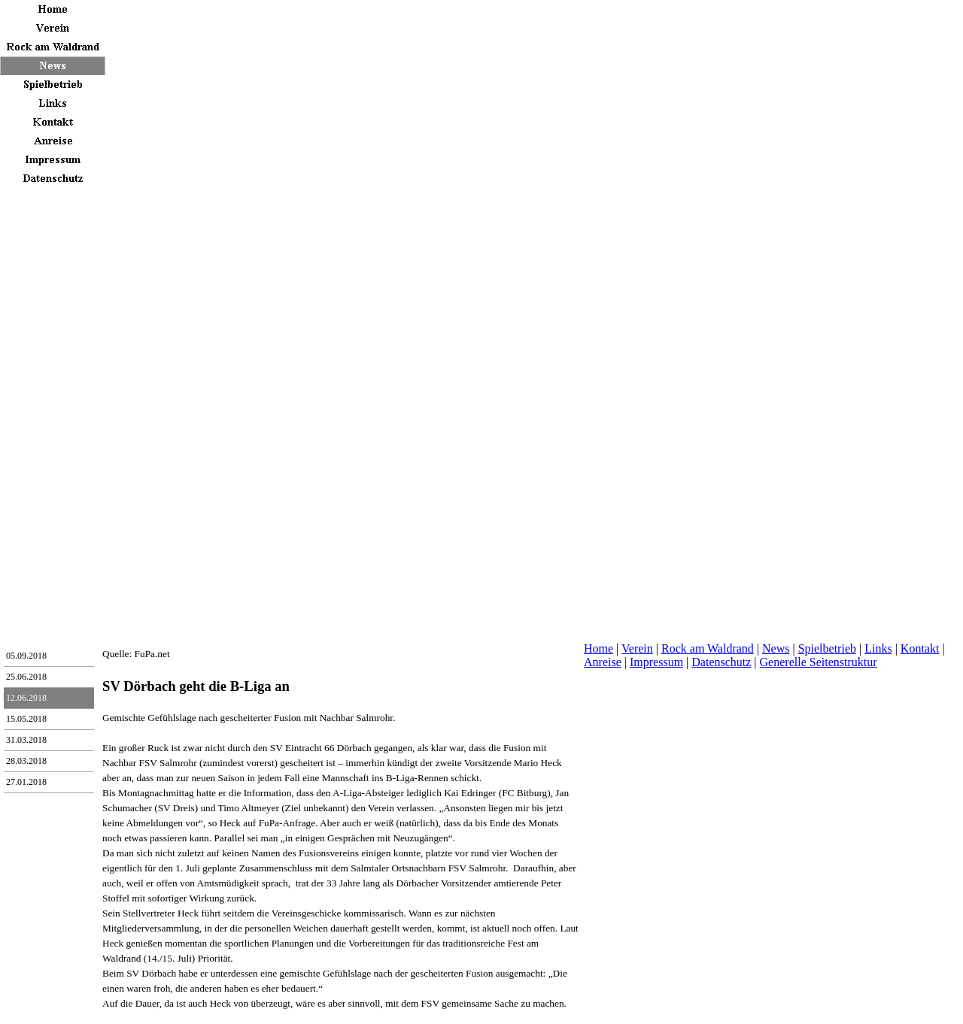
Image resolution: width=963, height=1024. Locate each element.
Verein (637, 648)
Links (878, 648)
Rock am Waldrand (707, 648)
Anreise (602, 662)
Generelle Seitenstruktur (818, 662)
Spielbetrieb (827, 648)
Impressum (656, 662)
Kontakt (920, 648)
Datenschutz (721, 662)
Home (598, 648)
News (775, 648)
